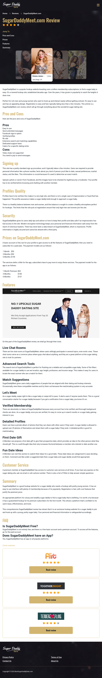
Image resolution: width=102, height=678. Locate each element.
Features (6, 44)
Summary (6, 48)
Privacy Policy (8, 657)
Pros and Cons (8, 36)
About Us (54, 661)
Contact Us (7, 661)
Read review (51, 569)
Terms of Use (56, 657)
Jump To (6, 31)
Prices (5, 40)
